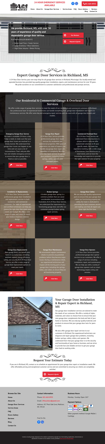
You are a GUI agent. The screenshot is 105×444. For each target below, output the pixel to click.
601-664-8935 (48, 397)
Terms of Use (63, 438)
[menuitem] (32, 9)
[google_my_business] (76, 4)
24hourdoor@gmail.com (51, 401)
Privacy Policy (70, 438)
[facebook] (72, 4)
